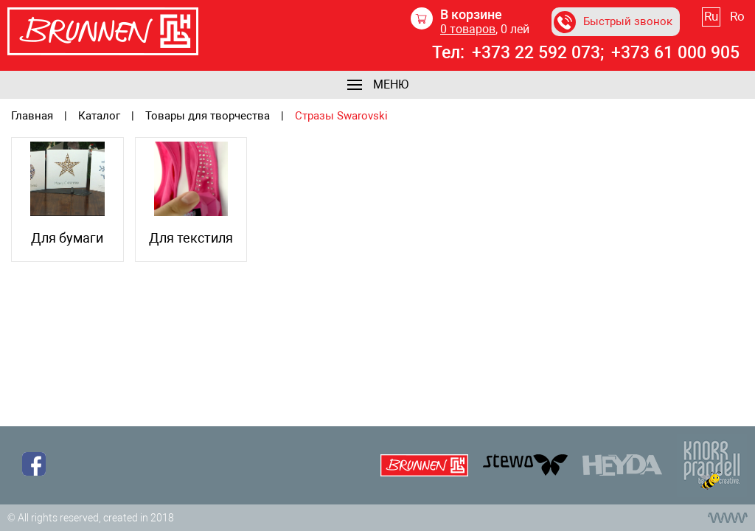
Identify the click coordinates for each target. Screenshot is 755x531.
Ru (711, 16)
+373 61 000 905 (675, 53)
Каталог (99, 116)
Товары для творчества (207, 116)
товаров (467, 29)
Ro (737, 16)
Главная (32, 116)
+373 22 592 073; (538, 53)
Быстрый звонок (613, 22)
